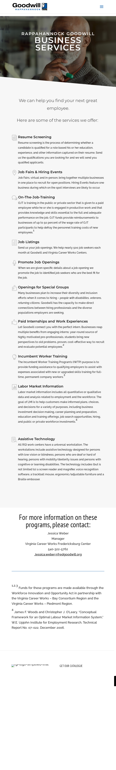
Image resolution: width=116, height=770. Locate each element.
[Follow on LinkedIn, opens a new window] (28, 694)
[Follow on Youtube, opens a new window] (35, 694)
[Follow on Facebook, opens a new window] (21, 694)
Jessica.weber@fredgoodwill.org (58, 554)
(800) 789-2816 (27, 704)
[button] (101, 9)
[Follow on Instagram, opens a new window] (14, 694)
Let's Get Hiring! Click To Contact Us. (58, 68)
